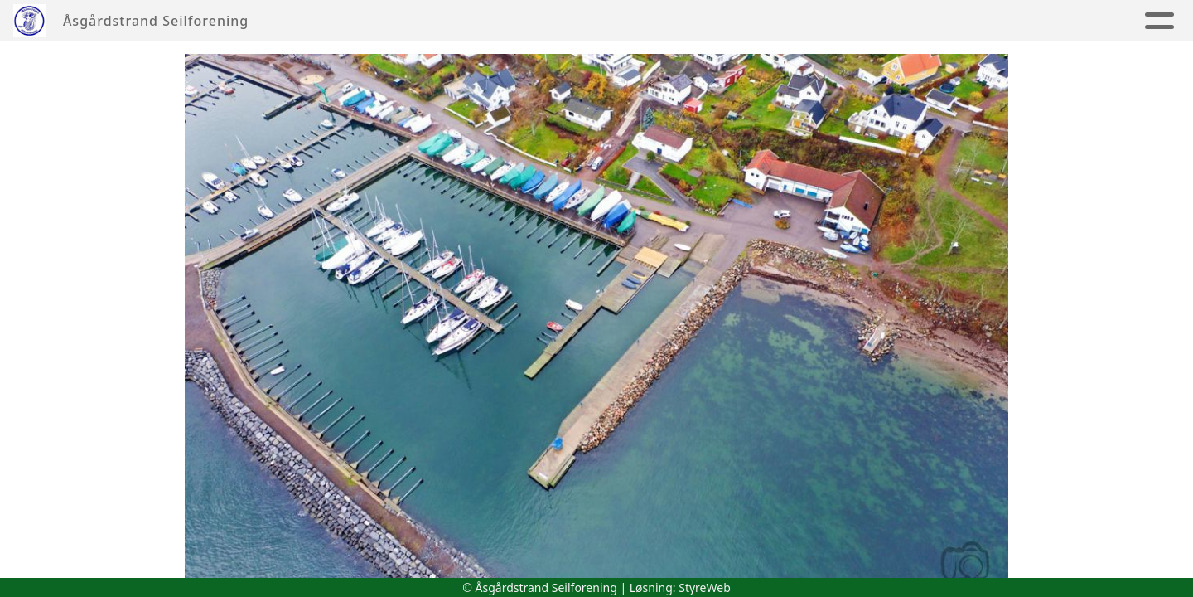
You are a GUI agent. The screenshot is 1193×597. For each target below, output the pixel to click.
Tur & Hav (760, 21)
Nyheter (1027, 21)
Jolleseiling (640, 21)
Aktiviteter (1122, 21)
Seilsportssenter (491, 21)
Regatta (867, 21)
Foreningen (343, 21)
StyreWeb (705, 587)
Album (952, 21)
